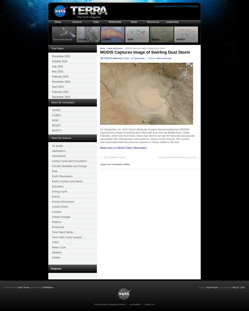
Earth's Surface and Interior (67, 181)
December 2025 (61, 56)
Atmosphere (59, 156)
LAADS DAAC (60, 206)
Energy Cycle (59, 191)
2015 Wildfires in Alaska (115, 157)
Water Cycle (59, 247)
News (134, 22)
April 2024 (58, 86)
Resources (153, 22)
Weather (57, 252)
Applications (59, 151)
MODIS (56, 125)
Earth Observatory (170, 6)
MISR (55, 120)
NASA (157, 6)
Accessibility (135, 304)
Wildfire (56, 257)
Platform (57, 222)
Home (102, 48)
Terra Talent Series (62, 232)
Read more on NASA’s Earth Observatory (123, 148)
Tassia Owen (139, 58)
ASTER (56, 110)
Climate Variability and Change (69, 166)
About (58, 22)
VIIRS (55, 242)
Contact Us (150, 304)
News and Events (115, 48)
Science (76, 22)
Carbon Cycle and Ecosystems (69, 161)
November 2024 (61, 81)
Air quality (57, 145)
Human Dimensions (63, 201)
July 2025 (57, 66)
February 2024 (60, 91)
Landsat (56, 212)
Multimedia (115, 22)
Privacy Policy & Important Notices (110, 304)
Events (56, 196)
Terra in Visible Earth (189, 6)
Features (56, 268)
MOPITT (57, 130)
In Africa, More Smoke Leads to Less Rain (177, 157)
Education (57, 186)
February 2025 (60, 76)
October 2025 (59, 61)
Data (96, 22)
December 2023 (61, 97)
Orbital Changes (61, 217)
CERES (56, 115)
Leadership (172, 22)
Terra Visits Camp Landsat (67, 237)
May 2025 (57, 71)
